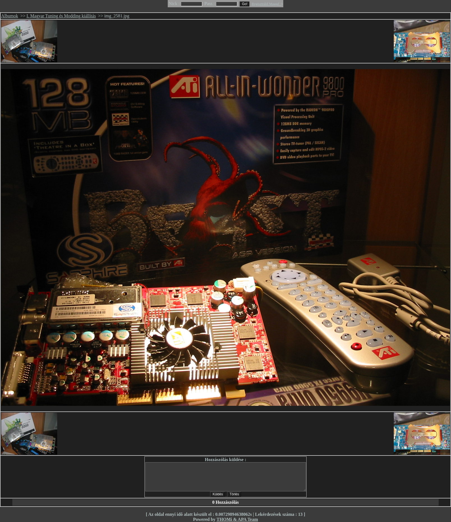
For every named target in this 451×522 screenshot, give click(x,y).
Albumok (9, 15)
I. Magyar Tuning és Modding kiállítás (61, 15)
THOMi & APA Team (237, 519)
